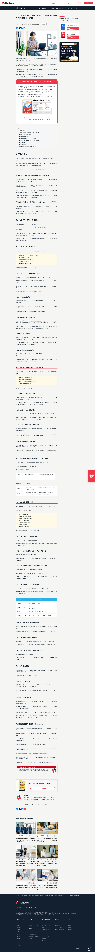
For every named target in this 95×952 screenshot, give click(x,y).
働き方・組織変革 (75, 8)
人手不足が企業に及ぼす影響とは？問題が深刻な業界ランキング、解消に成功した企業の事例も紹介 (47, 840)
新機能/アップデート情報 (33, 925)
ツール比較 (19, 945)
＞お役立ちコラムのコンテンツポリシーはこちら (35, 804)
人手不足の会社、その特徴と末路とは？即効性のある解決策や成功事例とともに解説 (26, 886)
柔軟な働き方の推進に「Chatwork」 (27, 146)
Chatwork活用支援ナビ (33, 934)
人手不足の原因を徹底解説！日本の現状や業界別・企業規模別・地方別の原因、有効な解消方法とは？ (26, 840)
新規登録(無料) (91, 476)
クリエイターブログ (46, 936)
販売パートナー (45, 927)
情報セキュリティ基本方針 (60, 929)
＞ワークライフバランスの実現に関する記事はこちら (28, 291)
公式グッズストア (45, 931)
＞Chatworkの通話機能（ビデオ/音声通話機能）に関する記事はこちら (32, 753)
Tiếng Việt (70, 929)
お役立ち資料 (19, 931)
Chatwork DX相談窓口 (51, 3)
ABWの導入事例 (22, 144)
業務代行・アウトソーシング (48, 8)
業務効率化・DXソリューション (62, 8)
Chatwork (8, 3)
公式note (44, 938)
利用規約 (31, 938)
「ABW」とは (22, 130)
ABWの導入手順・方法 (24, 142)
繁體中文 (69, 927)
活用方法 (18, 936)
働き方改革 (21, 835)
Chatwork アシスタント (38, 3)
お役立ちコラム (20, 8)
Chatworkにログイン (63, 3)
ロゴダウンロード (45, 929)
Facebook (44, 940)
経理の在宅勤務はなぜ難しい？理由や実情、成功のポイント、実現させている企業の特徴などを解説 (47, 863)
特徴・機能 (19, 927)
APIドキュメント (45, 925)
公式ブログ (44, 934)
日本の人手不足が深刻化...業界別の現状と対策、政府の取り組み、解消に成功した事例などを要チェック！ (26, 863)
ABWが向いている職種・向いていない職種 (29, 140)
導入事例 (18, 929)
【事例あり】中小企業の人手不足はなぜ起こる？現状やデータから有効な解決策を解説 (47, 887)
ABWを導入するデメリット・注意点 (27, 138)
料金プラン (19, 925)
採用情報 (57, 925)
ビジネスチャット (36, 8)
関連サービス (19, 938)
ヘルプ (30, 932)
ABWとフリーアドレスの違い (26, 134)
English (69, 925)
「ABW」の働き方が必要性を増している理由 (29, 132)
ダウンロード (19, 940)
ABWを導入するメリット (24, 136)
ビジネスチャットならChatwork (21, 895)
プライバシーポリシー (59, 927)
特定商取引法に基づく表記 (34, 936)
